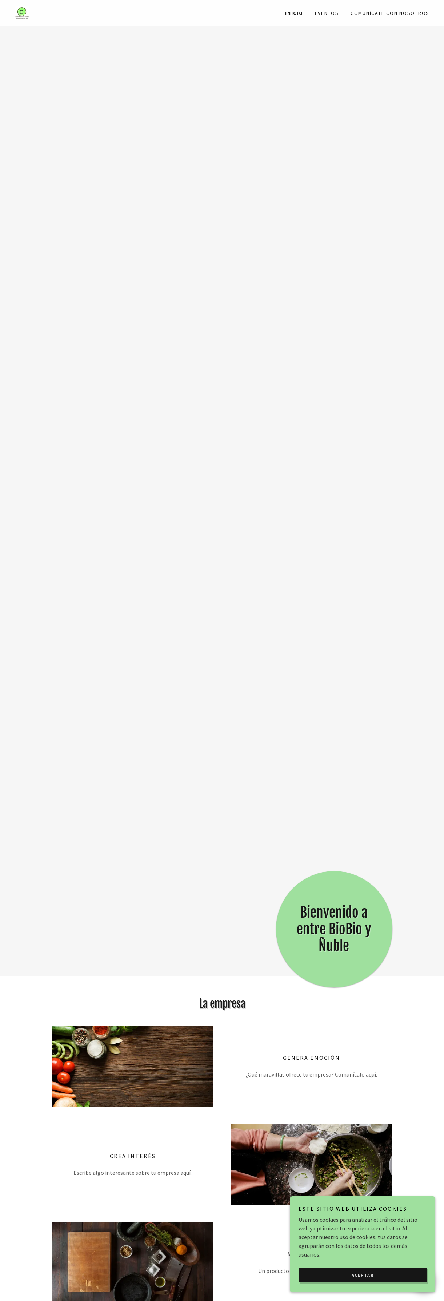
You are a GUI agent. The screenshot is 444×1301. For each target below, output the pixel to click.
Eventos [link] (327, 13)
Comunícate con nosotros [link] (390, 13)
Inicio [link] (294, 13)
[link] (22, 12)
